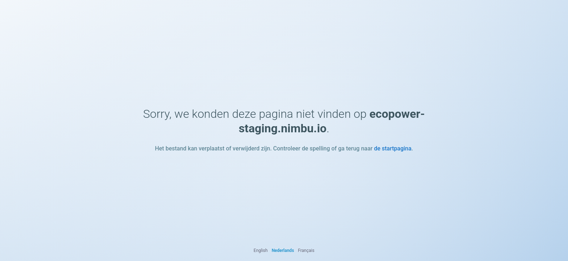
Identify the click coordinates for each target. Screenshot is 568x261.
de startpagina (392, 148)
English (261, 250)
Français (306, 250)
